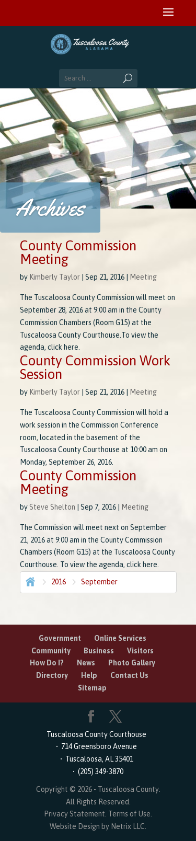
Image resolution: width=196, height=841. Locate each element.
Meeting (143, 277)
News (86, 663)
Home (29, 580)
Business (99, 651)
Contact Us (129, 675)
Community (51, 651)
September (99, 582)
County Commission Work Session (95, 367)
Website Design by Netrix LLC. (98, 826)
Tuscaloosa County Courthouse (98, 734)
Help (89, 675)
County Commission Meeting (78, 252)
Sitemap (92, 688)
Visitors (140, 651)
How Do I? (47, 663)
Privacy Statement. (75, 814)
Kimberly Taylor (54, 277)
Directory (52, 675)
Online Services (120, 638)
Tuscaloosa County (128, 789)
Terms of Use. (130, 814)
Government (60, 638)
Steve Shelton (52, 507)
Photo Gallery (131, 663)
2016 (58, 582)
